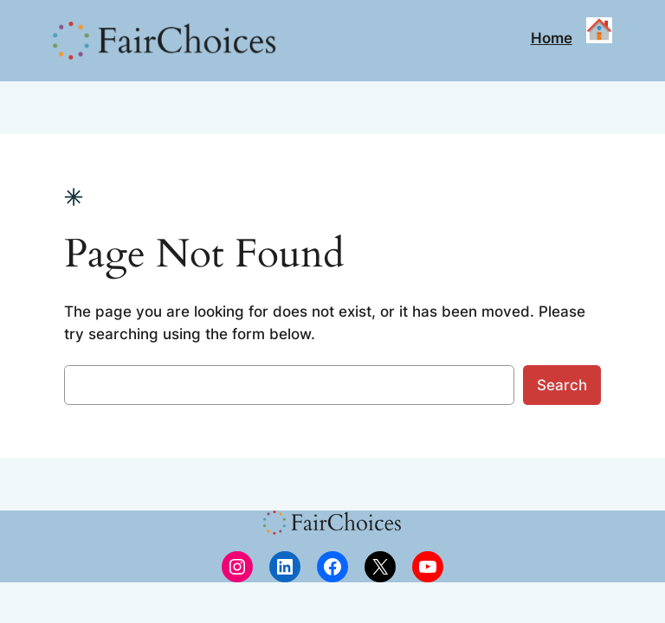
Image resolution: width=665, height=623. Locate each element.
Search (562, 385)
